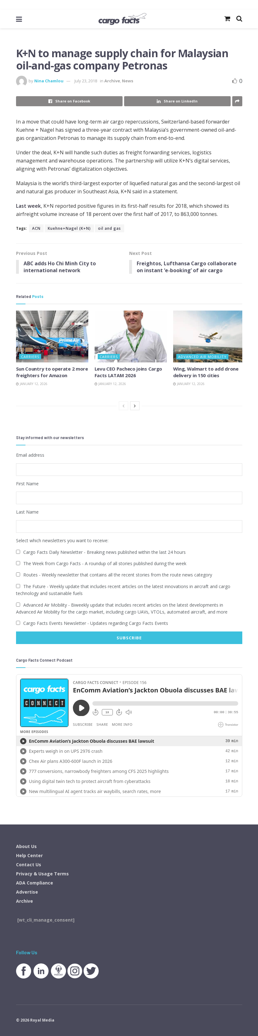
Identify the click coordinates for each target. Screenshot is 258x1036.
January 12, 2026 (31, 384)
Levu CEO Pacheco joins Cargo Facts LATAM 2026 (128, 372)
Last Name (27, 512)
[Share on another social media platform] (237, 101)
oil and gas (109, 228)
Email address (30, 455)
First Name (27, 484)
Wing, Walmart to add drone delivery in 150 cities (206, 372)
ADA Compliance (34, 882)
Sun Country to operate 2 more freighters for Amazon (52, 372)
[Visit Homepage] (122, 19)
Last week (28, 205)
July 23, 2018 (85, 81)
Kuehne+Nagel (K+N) (69, 228)
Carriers (30, 356)
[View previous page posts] (123, 406)
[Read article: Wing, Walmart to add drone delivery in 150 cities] (209, 336)
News (127, 81)
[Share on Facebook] (69, 101)
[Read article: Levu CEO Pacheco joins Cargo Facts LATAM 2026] (131, 336)
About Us (26, 846)
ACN (36, 228)
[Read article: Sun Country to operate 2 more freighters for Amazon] (52, 336)
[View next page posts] (135, 406)
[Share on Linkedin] (177, 101)
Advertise (27, 892)
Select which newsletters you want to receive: (62, 540)
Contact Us (28, 864)
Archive (112, 81)
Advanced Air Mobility (202, 356)
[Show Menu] (19, 18)
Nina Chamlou (48, 81)
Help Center (29, 855)
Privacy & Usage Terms (42, 873)
